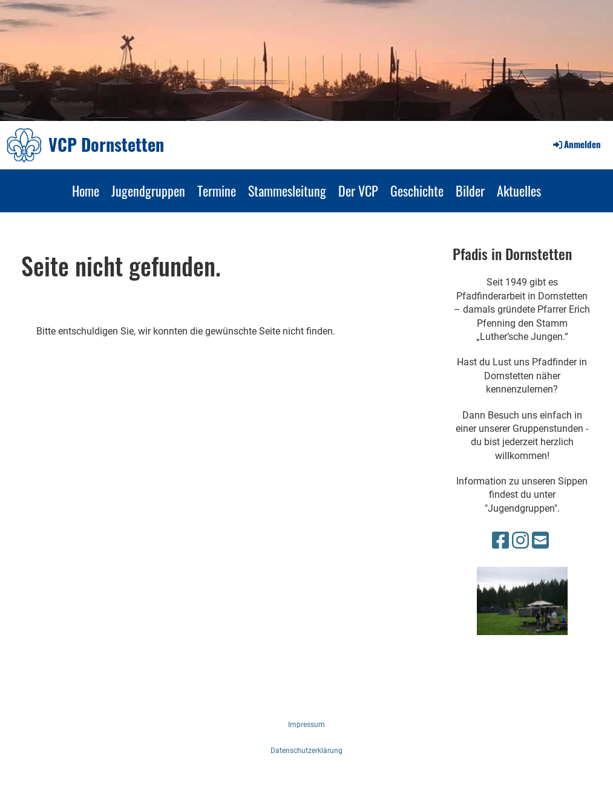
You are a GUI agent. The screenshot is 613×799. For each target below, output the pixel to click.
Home (85, 190)
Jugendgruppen (148, 190)
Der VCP (358, 190)
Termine (216, 190)
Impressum (306, 724)
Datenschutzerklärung (306, 750)
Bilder (470, 190)
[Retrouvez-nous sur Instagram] (520, 540)
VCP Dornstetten (106, 144)
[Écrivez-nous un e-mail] (540, 540)
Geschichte (417, 190)
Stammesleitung (287, 190)
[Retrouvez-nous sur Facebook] (500, 540)
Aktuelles (519, 190)
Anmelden (576, 144)
